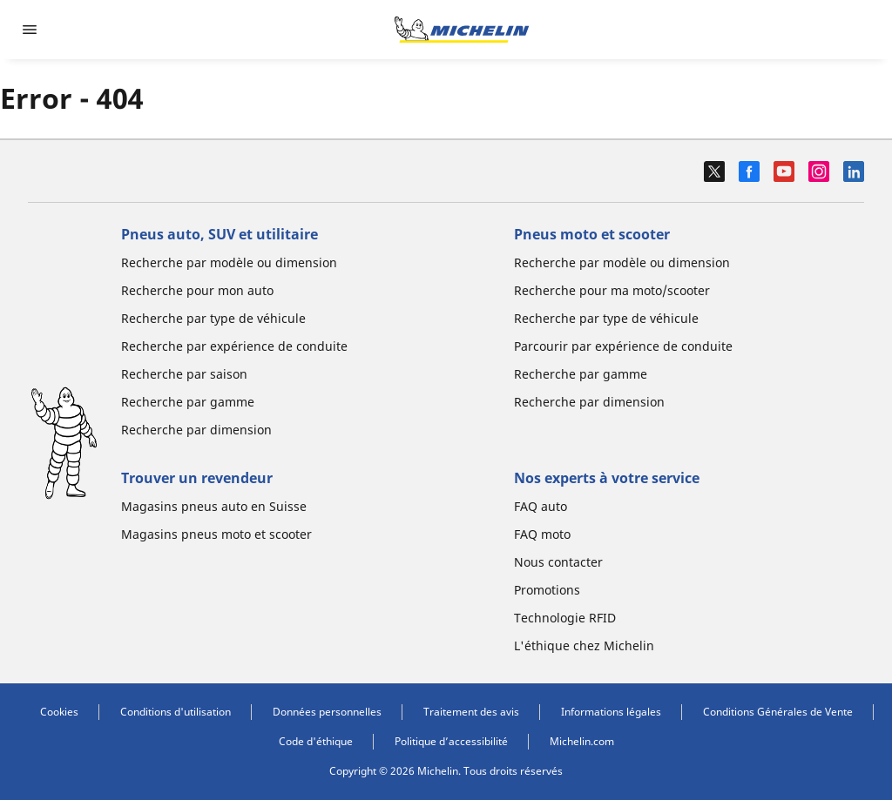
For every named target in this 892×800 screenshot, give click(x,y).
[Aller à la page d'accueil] (461, 29)
